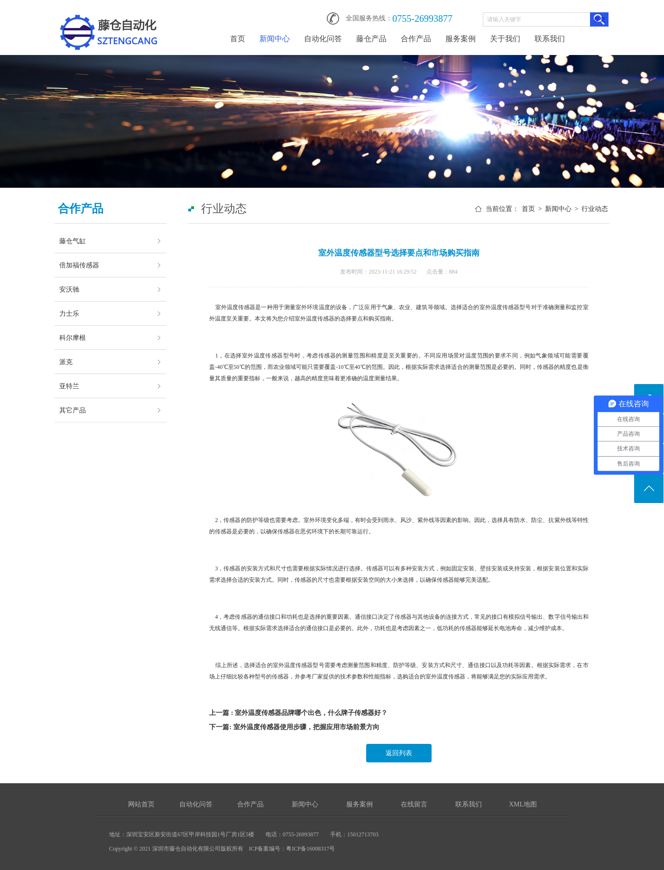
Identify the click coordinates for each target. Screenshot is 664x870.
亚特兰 (69, 386)
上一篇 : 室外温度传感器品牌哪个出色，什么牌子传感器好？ (298, 712)
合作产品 (416, 39)
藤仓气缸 (72, 241)
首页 (237, 39)
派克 (66, 362)
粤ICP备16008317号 (310, 848)
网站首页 (141, 804)
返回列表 (399, 753)
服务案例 (460, 39)
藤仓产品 (371, 39)
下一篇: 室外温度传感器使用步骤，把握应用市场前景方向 (294, 727)
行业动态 (594, 208)
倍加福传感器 (79, 265)
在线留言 (414, 804)
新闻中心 (274, 39)
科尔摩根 (72, 337)
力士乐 (69, 313)
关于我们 (505, 39)
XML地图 (523, 804)
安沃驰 (69, 289)
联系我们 (550, 39)
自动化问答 (323, 39)
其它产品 (72, 410)
